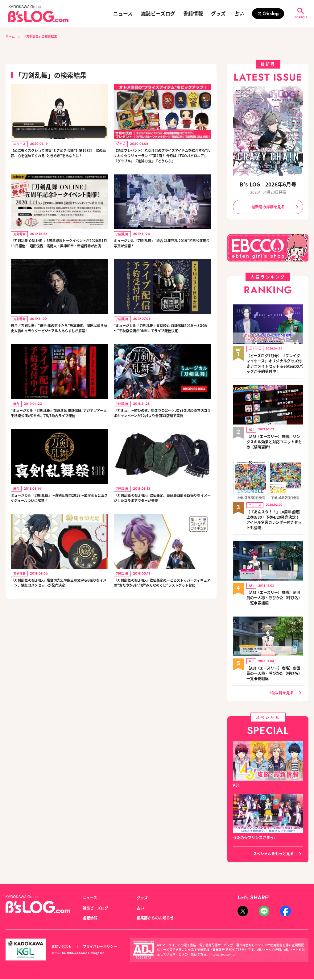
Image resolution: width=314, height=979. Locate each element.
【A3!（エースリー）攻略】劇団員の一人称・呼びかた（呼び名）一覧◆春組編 (274, 592)
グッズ (218, 13)
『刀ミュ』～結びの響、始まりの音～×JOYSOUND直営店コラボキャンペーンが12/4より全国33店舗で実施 (161, 447)
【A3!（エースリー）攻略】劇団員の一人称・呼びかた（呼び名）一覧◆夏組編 (274, 666)
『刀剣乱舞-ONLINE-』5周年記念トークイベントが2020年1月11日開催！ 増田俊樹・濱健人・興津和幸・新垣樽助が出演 (59, 258)
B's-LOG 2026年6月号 (268, 184)
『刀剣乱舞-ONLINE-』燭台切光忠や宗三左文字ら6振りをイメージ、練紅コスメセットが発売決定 (57, 628)
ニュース (123, 13)
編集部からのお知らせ (155, 913)
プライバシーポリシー (100, 941)
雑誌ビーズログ (158, 13)
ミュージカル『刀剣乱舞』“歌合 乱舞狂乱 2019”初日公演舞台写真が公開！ (158, 255)
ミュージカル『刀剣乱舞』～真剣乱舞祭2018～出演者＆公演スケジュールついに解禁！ (59, 538)
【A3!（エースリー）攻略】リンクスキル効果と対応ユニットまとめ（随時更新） (274, 439)
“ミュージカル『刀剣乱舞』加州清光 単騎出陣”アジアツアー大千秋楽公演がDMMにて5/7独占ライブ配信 (59, 447)
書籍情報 (193, 13)
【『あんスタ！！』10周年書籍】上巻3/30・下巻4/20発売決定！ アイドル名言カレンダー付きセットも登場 (274, 516)
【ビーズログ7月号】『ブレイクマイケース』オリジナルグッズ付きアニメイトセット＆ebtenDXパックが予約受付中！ (274, 362)
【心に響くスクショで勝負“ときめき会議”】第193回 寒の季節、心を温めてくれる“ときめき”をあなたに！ (59, 157)
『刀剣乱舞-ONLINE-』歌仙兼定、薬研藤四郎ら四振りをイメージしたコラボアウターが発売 (160, 538)
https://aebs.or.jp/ (222, 950)
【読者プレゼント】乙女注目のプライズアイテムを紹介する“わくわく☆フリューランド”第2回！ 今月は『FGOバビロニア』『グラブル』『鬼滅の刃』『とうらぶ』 (161, 161)
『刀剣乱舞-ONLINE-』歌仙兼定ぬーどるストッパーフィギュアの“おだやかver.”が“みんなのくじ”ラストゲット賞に (160, 628)
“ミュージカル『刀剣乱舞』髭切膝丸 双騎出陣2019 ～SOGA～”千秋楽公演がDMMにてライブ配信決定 (162, 352)
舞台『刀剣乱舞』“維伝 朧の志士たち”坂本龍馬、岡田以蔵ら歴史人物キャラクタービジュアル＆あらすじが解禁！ (59, 352)
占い (239, 13)
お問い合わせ (62, 941)
